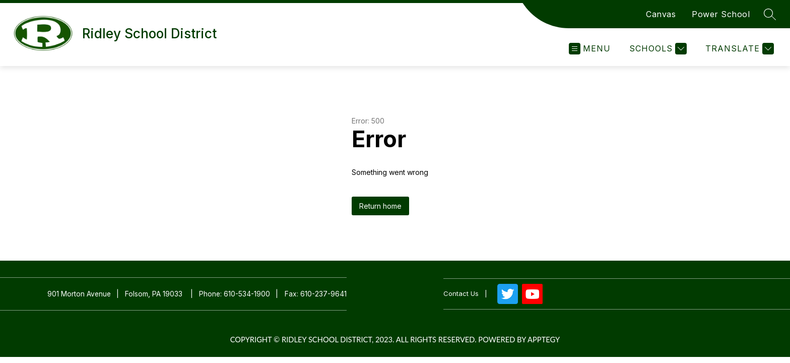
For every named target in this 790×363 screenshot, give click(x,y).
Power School (721, 14)
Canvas (661, 14)
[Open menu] (590, 48)
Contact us (461, 293)
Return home (380, 206)
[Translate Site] (738, 48)
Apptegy (544, 339)
